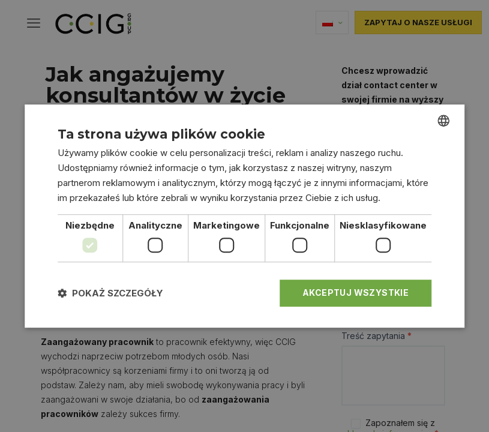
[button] (110, 293)
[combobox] (443, 121)
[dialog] (245, 216)
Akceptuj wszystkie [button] (355, 292)
